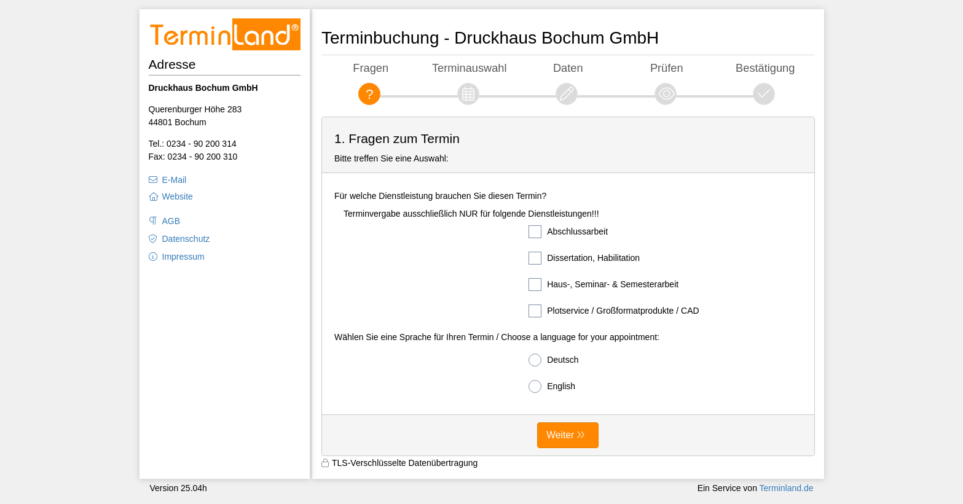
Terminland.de (787, 488)
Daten (568, 67)
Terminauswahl (469, 67)
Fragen (370, 67)
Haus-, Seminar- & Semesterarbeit (603, 284)
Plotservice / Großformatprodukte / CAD (614, 310)
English (552, 386)
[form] (568, 286)
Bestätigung (765, 67)
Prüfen (666, 67)
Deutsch (553, 360)
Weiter (560, 435)
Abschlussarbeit (568, 231)
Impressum (183, 257)
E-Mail (174, 180)
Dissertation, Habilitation (584, 258)
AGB (171, 221)
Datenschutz (186, 239)
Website (177, 196)
